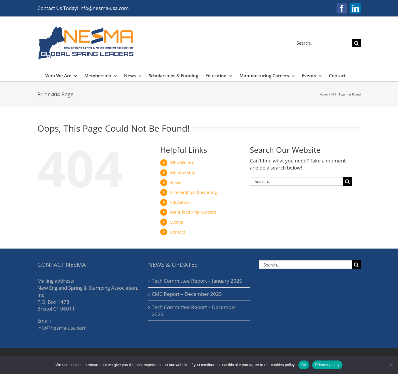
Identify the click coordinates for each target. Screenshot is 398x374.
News (175, 182)
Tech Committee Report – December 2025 (194, 311)
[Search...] (322, 43)
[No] (391, 365)
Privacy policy (327, 365)
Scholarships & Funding (193, 192)
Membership (182, 172)
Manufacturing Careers (193, 212)
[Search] (356, 43)
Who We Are (182, 162)
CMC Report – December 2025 (187, 294)
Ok (303, 365)
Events (176, 222)
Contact (177, 232)
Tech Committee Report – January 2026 (197, 280)
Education (180, 202)
